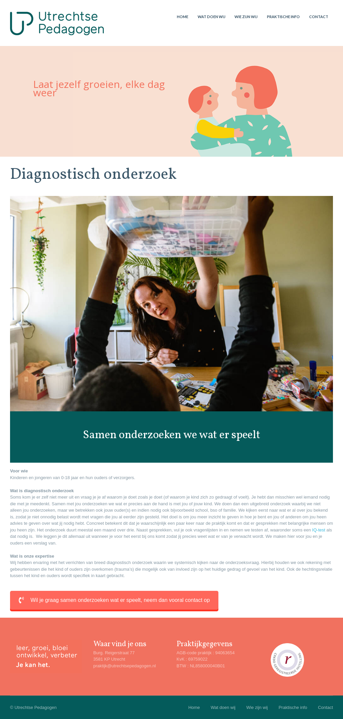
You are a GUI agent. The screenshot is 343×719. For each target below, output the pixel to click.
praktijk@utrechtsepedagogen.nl (124, 665)
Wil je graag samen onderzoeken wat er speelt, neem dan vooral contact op (114, 600)
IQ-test (318, 529)
